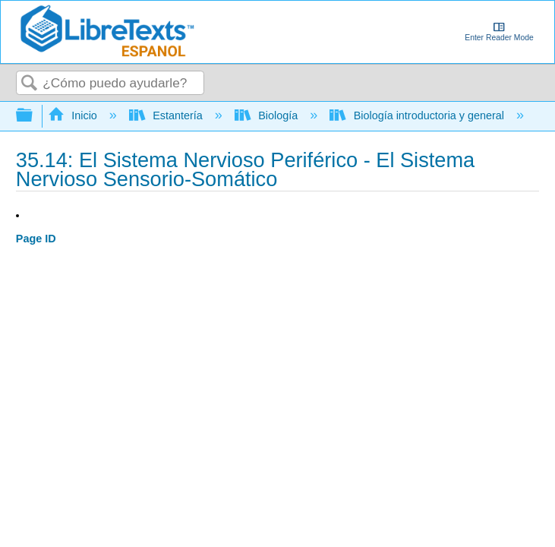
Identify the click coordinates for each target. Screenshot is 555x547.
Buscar (29, 84)
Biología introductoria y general (418, 115)
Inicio (74, 115)
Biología (268, 115)
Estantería (167, 115)
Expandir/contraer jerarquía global (34, 115)
